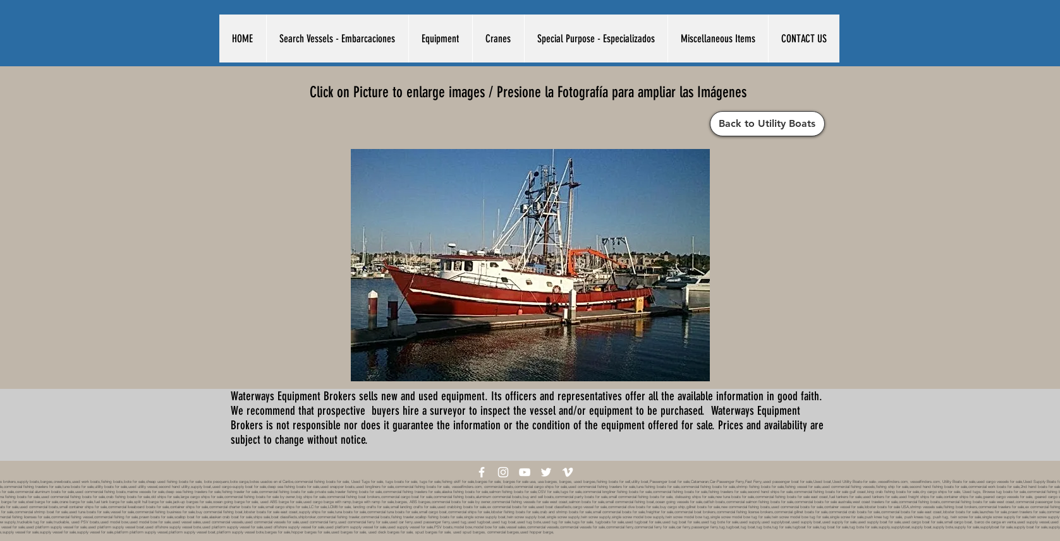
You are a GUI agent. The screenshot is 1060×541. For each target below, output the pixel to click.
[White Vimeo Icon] (568, 472)
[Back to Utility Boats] (767, 123)
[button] (337, 38)
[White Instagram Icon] (503, 472)
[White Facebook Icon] (482, 472)
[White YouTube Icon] (525, 472)
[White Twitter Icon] (546, 472)
